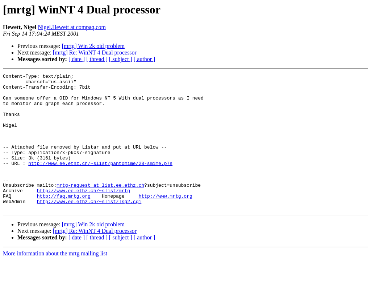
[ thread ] (97, 59)
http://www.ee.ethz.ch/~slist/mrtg (83, 214)
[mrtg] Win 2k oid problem (93, 46)
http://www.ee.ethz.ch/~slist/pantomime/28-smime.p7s (100, 181)
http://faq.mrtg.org (64, 221)
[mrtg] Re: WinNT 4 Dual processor (95, 52)
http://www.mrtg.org (165, 221)
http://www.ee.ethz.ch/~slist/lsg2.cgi (89, 227)
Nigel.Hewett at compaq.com (72, 27)
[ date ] (76, 59)
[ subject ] (120, 59)
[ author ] (144, 59)
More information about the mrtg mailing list (55, 281)
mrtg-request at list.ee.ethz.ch (100, 208)
